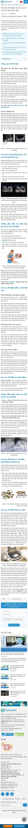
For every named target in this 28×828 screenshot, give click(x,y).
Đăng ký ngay (14, 625)
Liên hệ (24, 799)
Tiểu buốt (4, 240)
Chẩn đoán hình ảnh (17, 5)
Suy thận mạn (11, 282)
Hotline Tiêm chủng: (9, 784)
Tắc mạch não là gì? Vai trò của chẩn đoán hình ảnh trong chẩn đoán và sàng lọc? (17, 693)
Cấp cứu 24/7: (8, 782)
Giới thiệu (17, 799)
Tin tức (9, 5)
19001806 (8, 826)
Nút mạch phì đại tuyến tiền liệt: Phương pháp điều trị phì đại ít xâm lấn (17, 667)
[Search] (17, 2)
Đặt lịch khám (19, 826)
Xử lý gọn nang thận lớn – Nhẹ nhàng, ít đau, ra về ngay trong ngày (18, 676)
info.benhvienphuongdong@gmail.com (13, 728)
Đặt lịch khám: (7, 787)
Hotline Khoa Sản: (9, 786)
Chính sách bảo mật (8, 799)
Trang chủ (3, 5)
